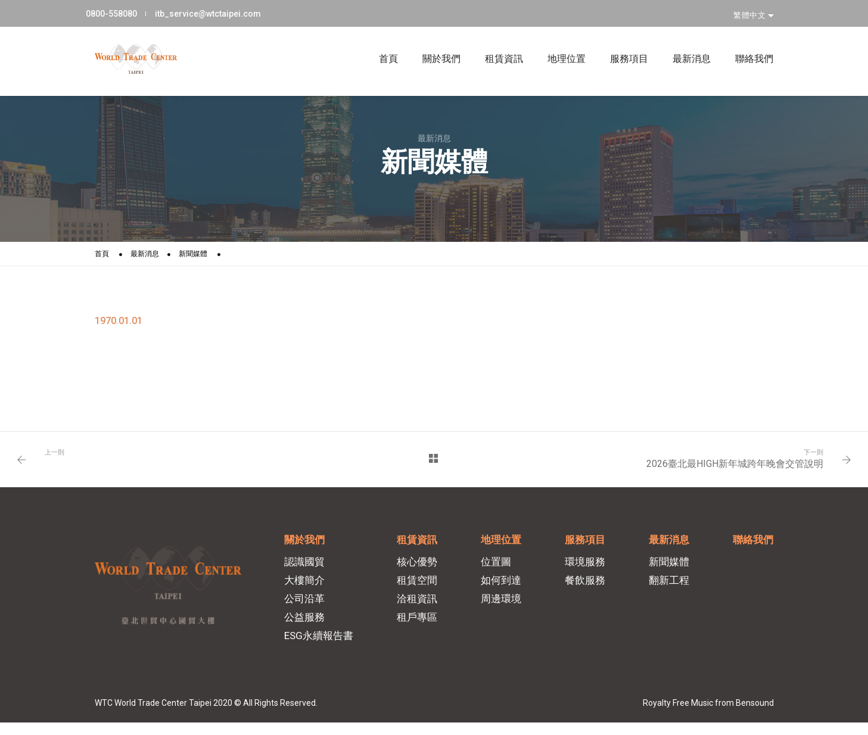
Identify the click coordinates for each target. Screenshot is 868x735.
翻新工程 (669, 588)
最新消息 (683, 42)
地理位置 (558, 42)
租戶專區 (419, 625)
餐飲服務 (586, 588)
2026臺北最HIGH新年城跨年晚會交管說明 (731, 466)
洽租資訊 (419, 607)
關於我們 (432, 42)
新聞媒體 (193, 255)
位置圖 (498, 570)
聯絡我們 (745, 42)
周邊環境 (503, 607)
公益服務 (307, 625)
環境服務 (586, 570)
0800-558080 (120, 11)
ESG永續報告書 (321, 644)
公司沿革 (307, 607)
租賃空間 (419, 588)
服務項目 (620, 42)
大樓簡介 (307, 588)
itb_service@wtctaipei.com (216, 11)
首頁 (379, 42)
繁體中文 (750, 11)
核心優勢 (419, 570)
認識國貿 (307, 570)
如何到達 (503, 588)
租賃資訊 (495, 42)
